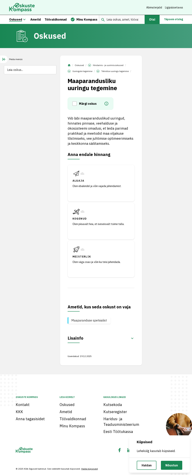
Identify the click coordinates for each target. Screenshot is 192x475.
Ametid (66, 411)
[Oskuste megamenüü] (24, 19)
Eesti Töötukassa (118, 431)
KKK (19, 411)
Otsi (152, 19)
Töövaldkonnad (73, 418)
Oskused (79, 65)
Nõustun (171, 465)
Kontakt (23, 404)
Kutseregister (115, 411)
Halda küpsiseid (89, 468)
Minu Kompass (72, 425)
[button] (75, 104)
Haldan (147, 465)
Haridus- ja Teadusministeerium (121, 421)
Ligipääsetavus (174, 7)
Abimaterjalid (154, 7)
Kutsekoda (112, 404)
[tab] (11, 59)
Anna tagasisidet (30, 418)
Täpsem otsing (173, 19)
